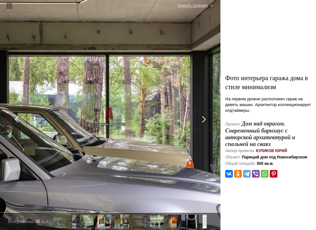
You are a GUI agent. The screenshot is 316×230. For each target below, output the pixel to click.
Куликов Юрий (271, 151)
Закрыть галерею (192, 5)
